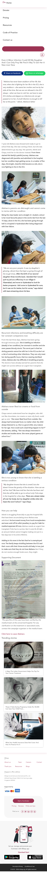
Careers (28, 762)
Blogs (28, 766)
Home (9, 3)
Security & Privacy (18, 866)
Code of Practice (10, 32)
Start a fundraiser (23, 801)
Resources (7, 25)
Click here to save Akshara (13, 634)
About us (7, 762)
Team (20, 762)
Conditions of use (30, 866)
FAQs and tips (30, 806)
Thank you (7, 766)
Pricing (6, 17)
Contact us (7, 40)
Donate (6, 10)
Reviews (21, 806)
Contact (39, 762)
